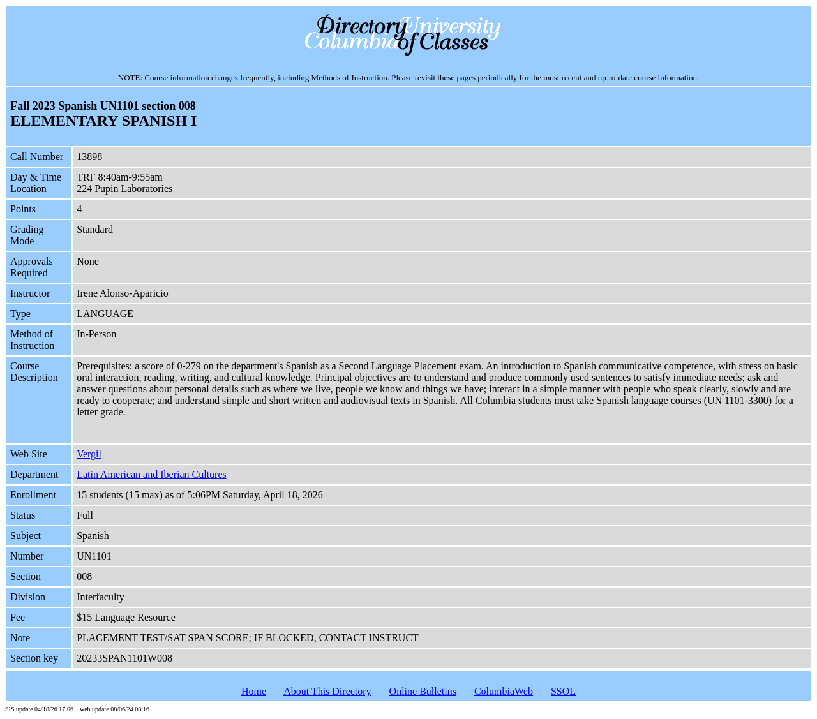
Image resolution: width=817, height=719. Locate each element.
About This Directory (327, 691)
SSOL (563, 691)
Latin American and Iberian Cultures (152, 474)
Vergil (89, 453)
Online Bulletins (422, 691)
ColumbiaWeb (503, 691)
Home (253, 691)
